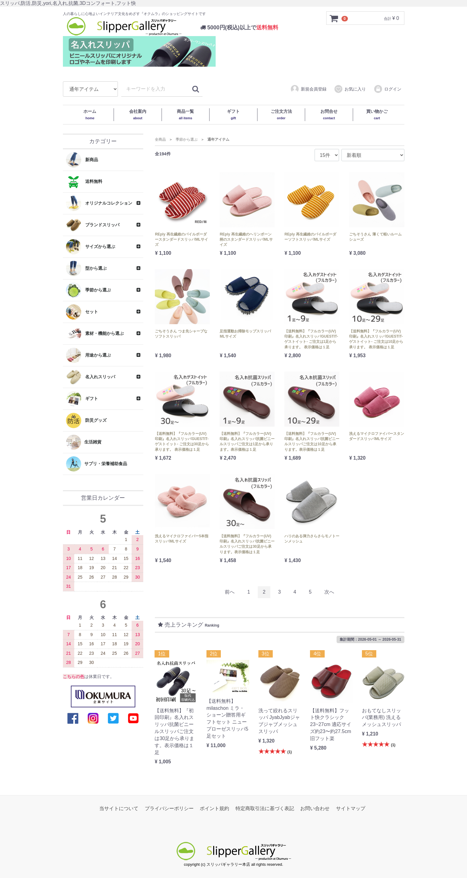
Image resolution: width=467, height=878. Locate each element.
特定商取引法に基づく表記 (264, 808)
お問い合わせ (315, 808)
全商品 (160, 139)
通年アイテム (218, 139)
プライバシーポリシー (169, 808)
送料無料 (84, 181)
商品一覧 (185, 114)
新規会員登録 (308, 89)
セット (82, 312)
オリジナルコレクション (99, 203)
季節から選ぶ (88, 290)
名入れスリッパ (90, 377)
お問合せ (328, 114)
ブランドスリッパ (93, 225)
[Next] (329, 592)
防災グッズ (86, 420)
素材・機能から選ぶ (95, 333)
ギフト (233, 114)
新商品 (82, 160)
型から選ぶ (86, 268)
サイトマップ (350, 808)
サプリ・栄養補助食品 (96, 464)
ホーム (89, 114)
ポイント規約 (214, 808)
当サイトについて (118, 808)
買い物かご (377, 114)
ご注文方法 (281, 114)
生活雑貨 (83, 442)
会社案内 (137, 114)
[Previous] (229, 592)
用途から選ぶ (88, 355)
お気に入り (350, 89)
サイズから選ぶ (90, 246)
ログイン (387, 89)
